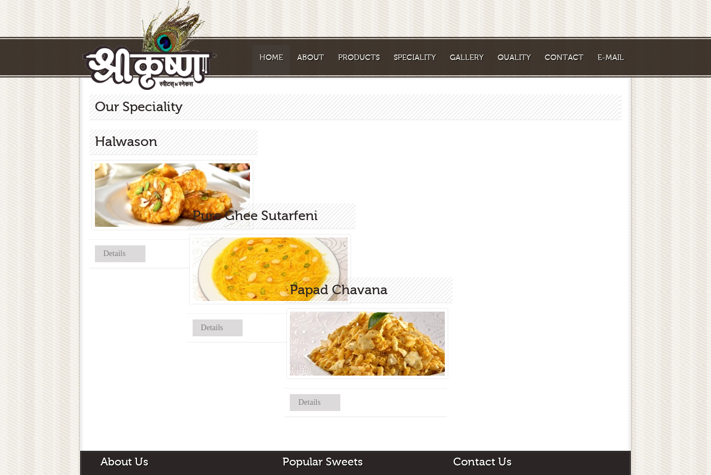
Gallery (467, 57)
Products (359, 57)
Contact (564, 57)
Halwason (297, 449)
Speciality (415, 57)
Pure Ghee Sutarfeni (313, 469)
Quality (514, 57)
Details (114, 253)
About (310, 57)
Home (271, 57)
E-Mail (611, 57)
